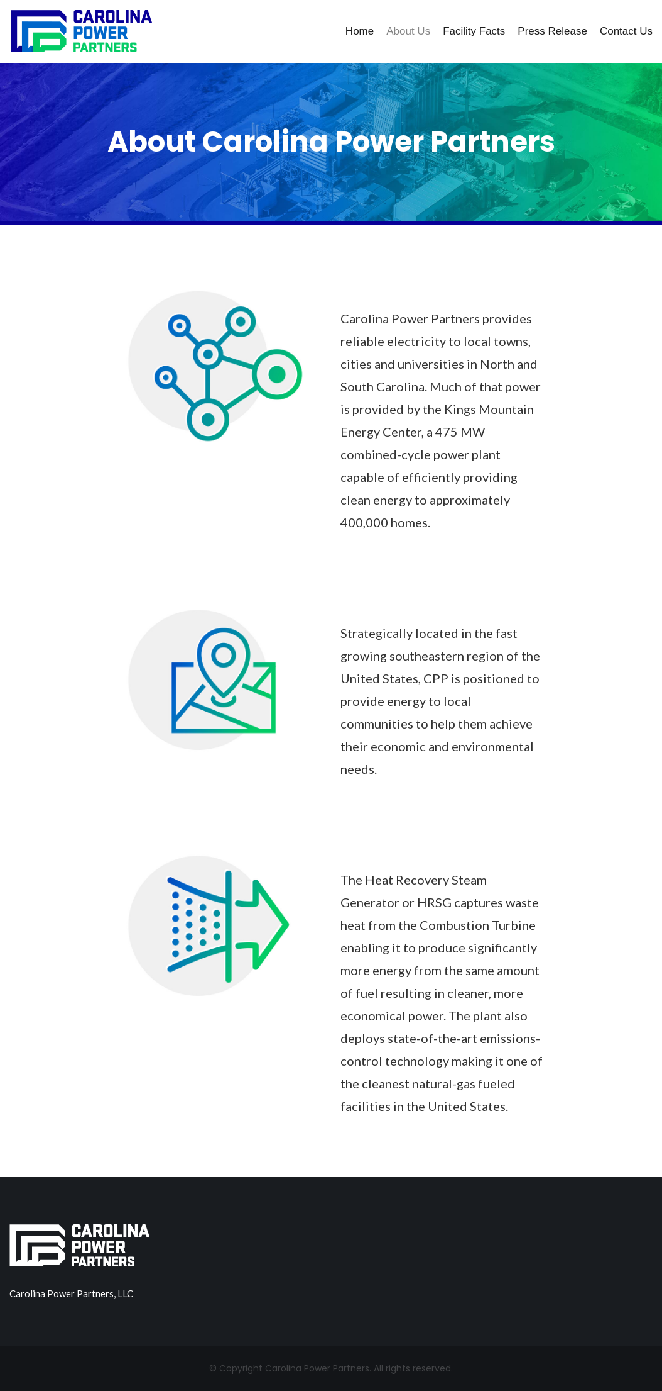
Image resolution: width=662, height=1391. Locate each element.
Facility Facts (474, 31)
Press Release (552, 31)
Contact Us (626, 31)
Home (359, 31)
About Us (408, 31)
